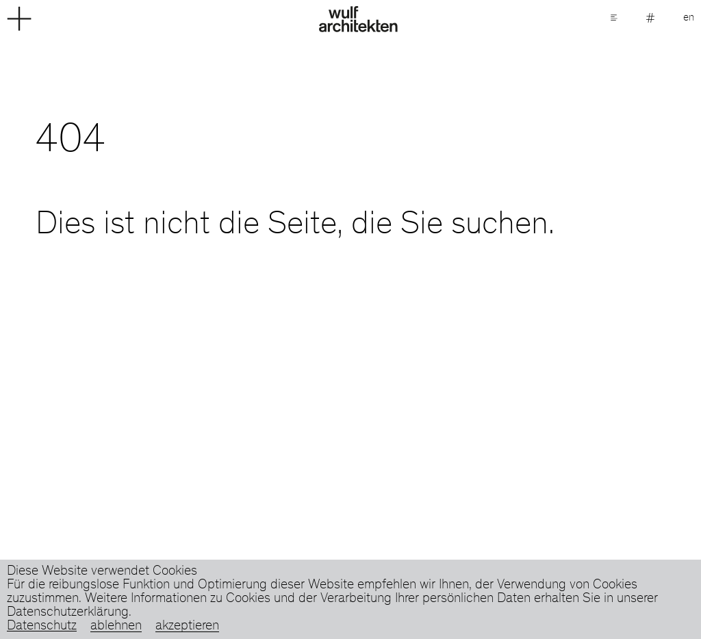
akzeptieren (187, 627)
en (688, 17)
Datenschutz (42, 627)
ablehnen (116, 627)
